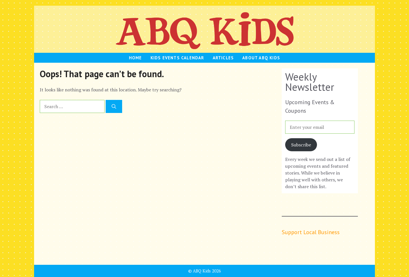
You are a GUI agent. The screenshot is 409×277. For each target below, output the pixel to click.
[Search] (114, 106)
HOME (135, 57)
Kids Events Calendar (177, 57)
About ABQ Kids (261, 57)
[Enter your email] (319, 127)
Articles (223, 57)
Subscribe (301, 145)
